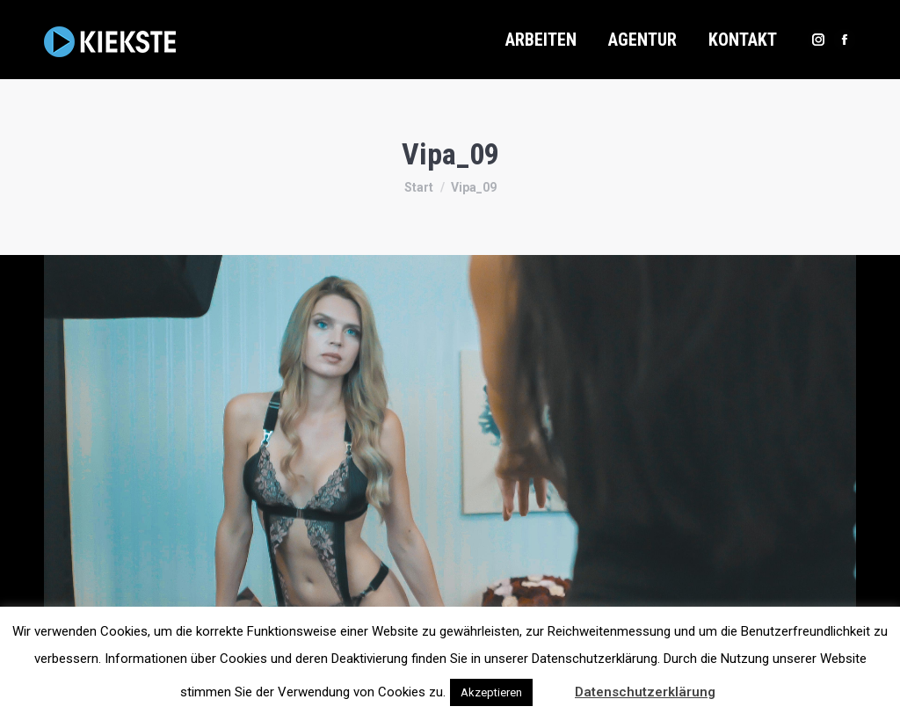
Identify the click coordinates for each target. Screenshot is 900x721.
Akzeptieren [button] (491, 692)
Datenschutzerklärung (645, 692)
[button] (551, 684)
